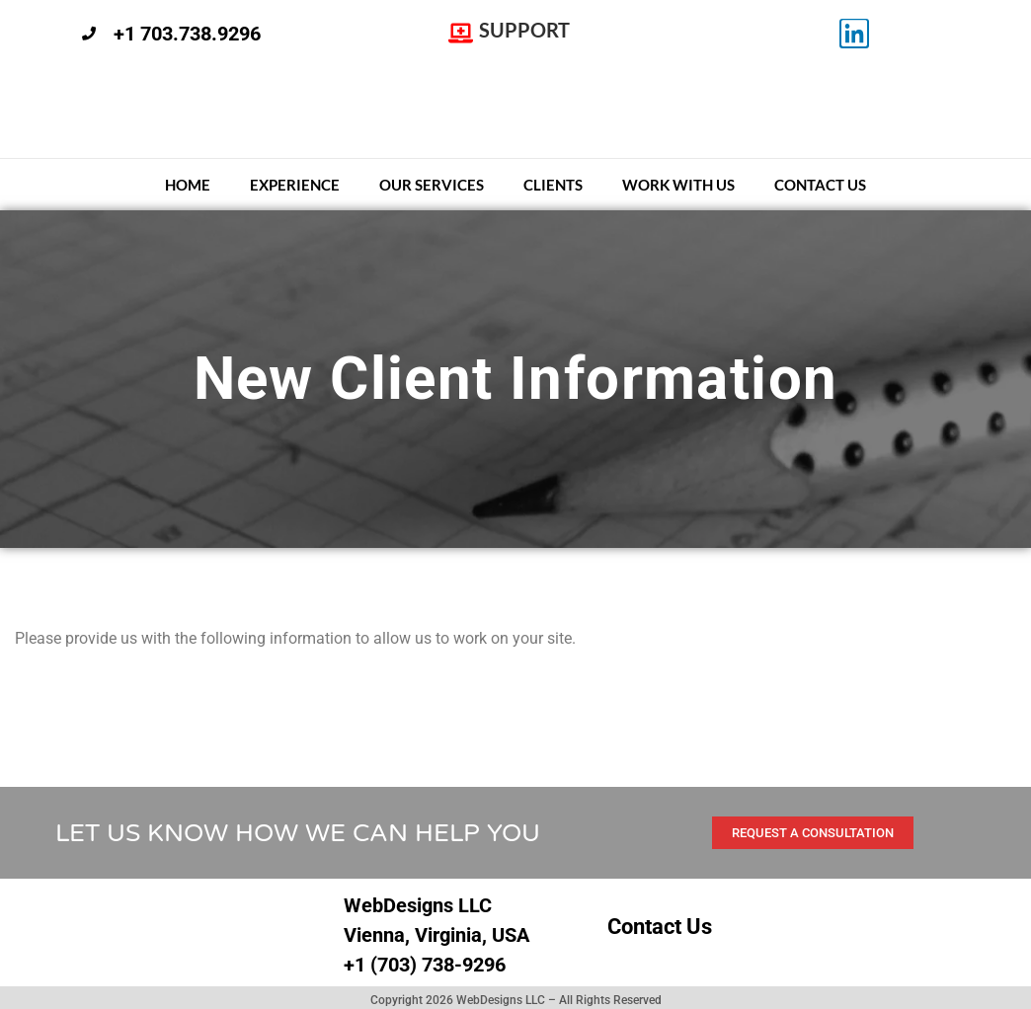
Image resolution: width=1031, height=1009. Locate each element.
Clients (553, 185)
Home (187, 185)
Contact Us (820, 185)
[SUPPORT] (460, 33)
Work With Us (678, 185)
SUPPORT (524, 29)
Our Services (431, 185)
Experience (295, 185)
